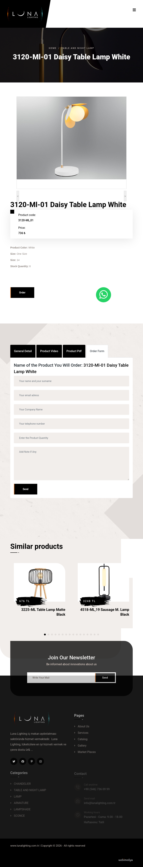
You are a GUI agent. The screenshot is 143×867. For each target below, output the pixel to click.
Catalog (82, 741)
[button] (45, 634)
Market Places (87, 754)
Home (53, 48)
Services (83, 735)
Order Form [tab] (97, 351)
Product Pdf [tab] (74, 351)
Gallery (82, 748)
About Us (83, 728)
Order (22, 292)
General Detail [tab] (23, 351)
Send (25, 489)
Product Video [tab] (49, 351)
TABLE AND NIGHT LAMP (77, 48)
